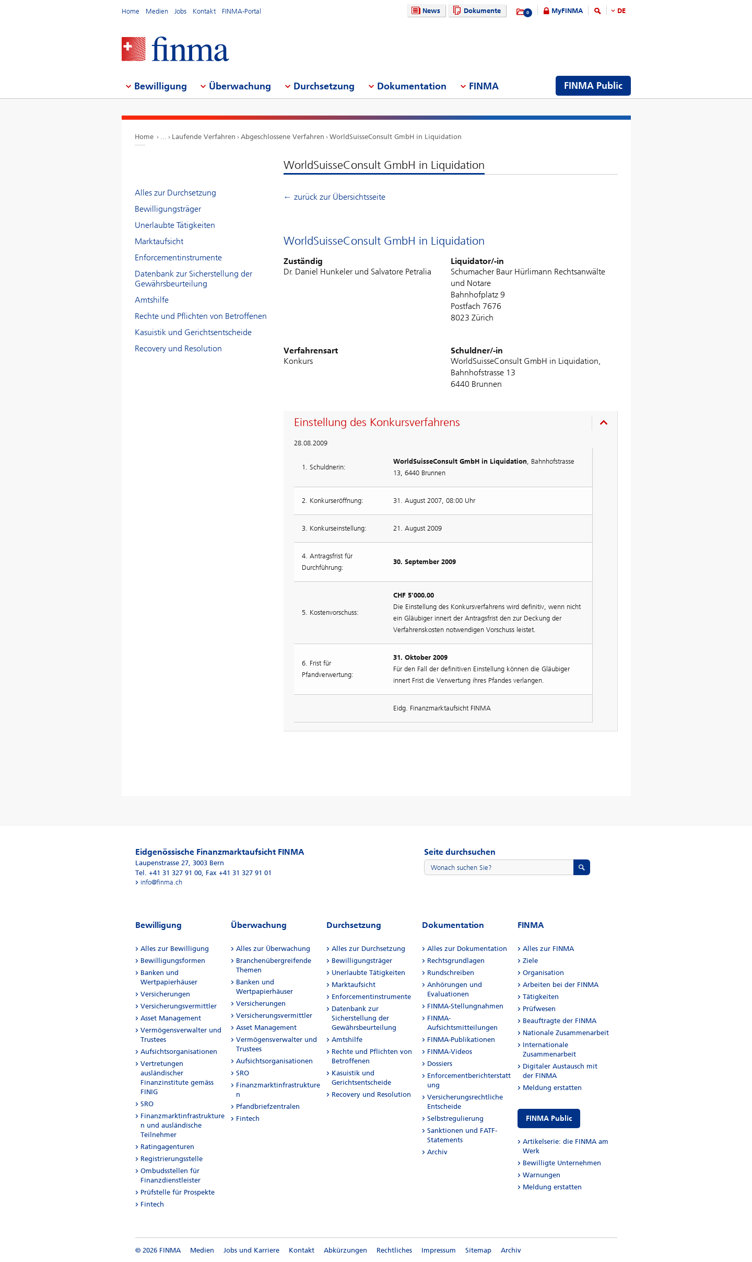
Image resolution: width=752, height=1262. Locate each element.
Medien (157, 11)
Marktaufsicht (159, 241)
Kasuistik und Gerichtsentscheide (193, 332)
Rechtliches (394, 1250)
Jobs (180, 11)
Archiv (437, 1152)
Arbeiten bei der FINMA (560, 985)
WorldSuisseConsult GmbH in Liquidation (396, 137)
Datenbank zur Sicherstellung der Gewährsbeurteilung (193, 279)
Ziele (530, 961)
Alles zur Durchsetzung (175, 193)
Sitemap (478, 1250)
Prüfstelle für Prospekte (177, 1192)
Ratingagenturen (167, 1147)
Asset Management (170, 1018)
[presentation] (453, 424)
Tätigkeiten (541, 997)
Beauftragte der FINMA (559, 1021)
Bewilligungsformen (172, 961)
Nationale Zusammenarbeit (566, 1033)
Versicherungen (165, 994)
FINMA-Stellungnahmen (465, 1006)
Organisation (543, 973)
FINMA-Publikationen (461, 1039)
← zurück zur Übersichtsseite (334, 197)
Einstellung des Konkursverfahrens (377, 422)
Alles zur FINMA (548, 949)
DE (621, 11)
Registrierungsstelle (171, 1159)
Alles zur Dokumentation (467, 949)
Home (130, 11)
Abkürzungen (345, 1250)
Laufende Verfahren (204, 137)
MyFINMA (567, 11)
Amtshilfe (152, 300)
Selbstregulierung (455, 1118)
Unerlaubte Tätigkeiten (175, 225)
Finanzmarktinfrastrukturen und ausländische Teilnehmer (182, 1125)
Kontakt (204, 11)
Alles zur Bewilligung (174, 949)
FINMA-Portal (241, 11)
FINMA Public (549, 1118)
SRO (147, 1104)
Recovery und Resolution (178, 348)
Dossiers (439, 1064)
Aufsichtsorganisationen (178, 1052)
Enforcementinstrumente (178, 257)
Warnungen (541, 1175)
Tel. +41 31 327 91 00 (168, 873)
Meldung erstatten (552, 1088)
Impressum (438, 1250)
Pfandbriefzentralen (268, 1106)
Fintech (152, 1204)
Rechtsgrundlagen (456, 961)
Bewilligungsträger (168, 209)
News (424, 11)
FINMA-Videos (449, 1052)
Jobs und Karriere (251, 1250)
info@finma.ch (161, 882)
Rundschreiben (450, 973)
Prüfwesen (539, 1009)
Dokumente (475, 11)
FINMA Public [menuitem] (593, 85)
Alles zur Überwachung (273, 949)
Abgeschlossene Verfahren (282, 137)
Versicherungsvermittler (178, 1006)
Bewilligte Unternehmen (562, 1163)
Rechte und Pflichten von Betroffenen (201, 316)
